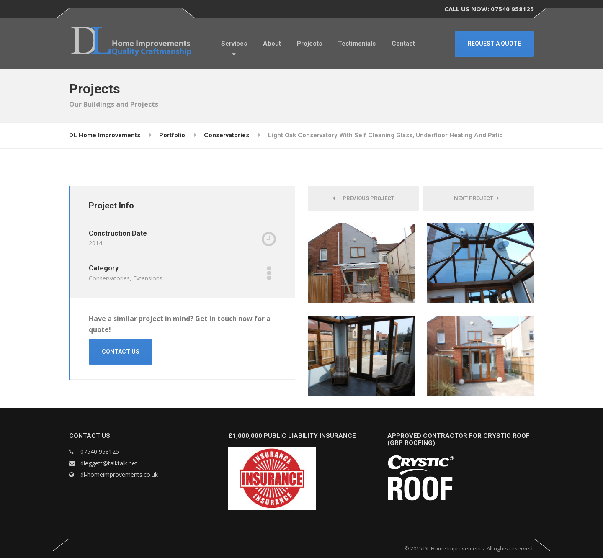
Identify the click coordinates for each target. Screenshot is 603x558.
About (272, 43)
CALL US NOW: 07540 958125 (489, 9)
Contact (403, 43)
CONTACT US (120, 351)
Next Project (476, 198)
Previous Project (363, 198)
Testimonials (357, 43)
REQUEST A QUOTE (494, 43)
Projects (309, 43)
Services (234, 43)
